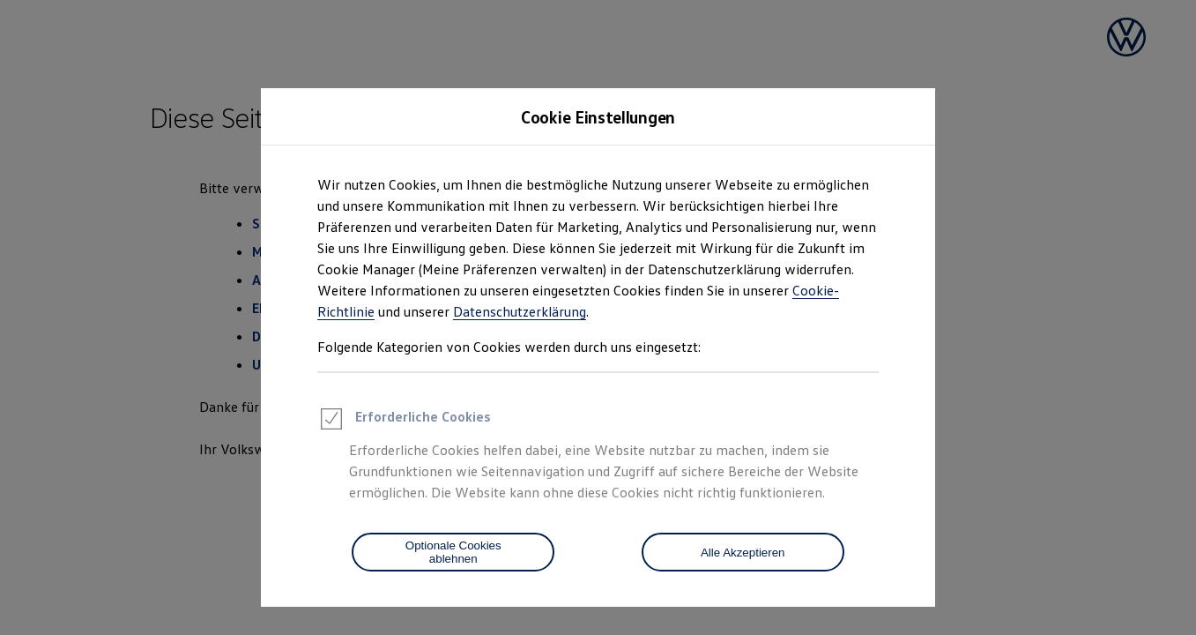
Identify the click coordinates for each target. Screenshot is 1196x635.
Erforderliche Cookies (404, 421)
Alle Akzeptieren (743, 552)
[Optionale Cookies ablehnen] (453, 552)
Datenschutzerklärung (519, 311)
